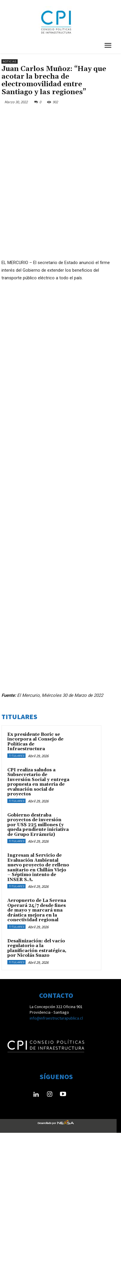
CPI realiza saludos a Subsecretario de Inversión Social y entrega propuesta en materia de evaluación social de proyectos (38, 910)
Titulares (16, 884)
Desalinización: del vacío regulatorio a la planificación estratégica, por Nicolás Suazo (36, 1076)
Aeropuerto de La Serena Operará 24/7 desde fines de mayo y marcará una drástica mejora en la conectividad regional (36, 1038)
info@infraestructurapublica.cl (56, 1146)
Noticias (9, 61)
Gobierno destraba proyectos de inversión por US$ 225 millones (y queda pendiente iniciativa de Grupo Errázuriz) (38, 953)
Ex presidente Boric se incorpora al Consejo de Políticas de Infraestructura (35, 870)
